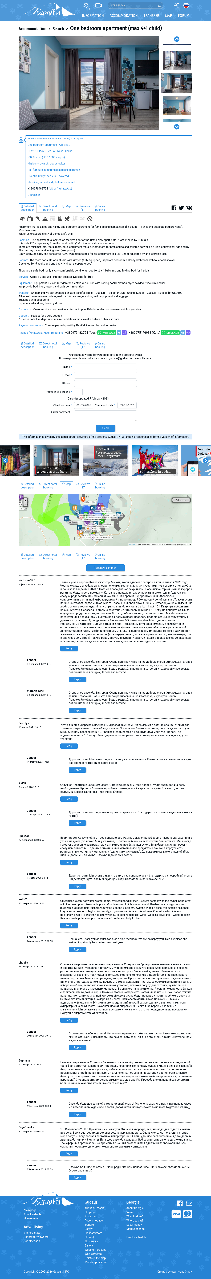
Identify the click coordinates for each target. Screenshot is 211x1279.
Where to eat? (134, 1220)
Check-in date (62, 405)
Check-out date (105, 405)
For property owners (36, 1237)
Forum (183, 15)
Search (58, 28)
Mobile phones (135, 1229)
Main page (30, 1210)
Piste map (91, 1216)
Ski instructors (93, 1233)
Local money (134, 1224)
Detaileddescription (27, 208)
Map (168, 15)
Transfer (90, 1224)
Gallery (89, 1245)
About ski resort (94, 1208)
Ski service (91, 1241)
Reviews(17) (83, 208)
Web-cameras (93, 1254)
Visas (129, 1212)
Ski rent (89, 1237)
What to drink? (135, 1216)
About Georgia (135, 1208)
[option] (89, 83)
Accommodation (32, 28)
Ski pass (90, 1212)
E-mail (67, 375)
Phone (67, 383)
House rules (31, 1218)
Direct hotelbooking (48, 208)
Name (67, 366)
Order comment (61, 412)
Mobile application (96, 1262)
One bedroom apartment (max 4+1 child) (116, 28)
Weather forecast (95, 1249)
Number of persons (59, 391)
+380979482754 (38, 188)
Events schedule (136, 1237)
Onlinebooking (100, 208)
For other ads (32, 1241)
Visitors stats (32, 1232)
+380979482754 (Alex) (81, 332)
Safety (89, 1229)
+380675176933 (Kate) (144, 332)
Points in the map (95, 1258)
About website (33, 1214)
